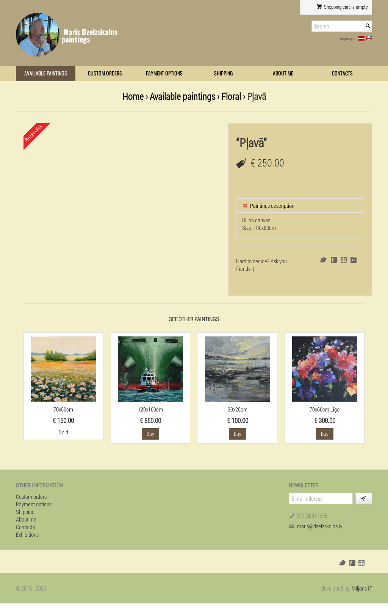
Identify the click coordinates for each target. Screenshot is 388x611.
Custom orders (105, 73)
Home (133, 96)
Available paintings (45, 73)
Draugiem (344, 260)
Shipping (223, 73)
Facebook (334, 260)
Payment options (164, 73)
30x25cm (237, 409)
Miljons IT (362, 588)
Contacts (342, 73)
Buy (150, 433)
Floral (231, 96)
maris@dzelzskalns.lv (319, 526)
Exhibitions (27, 534)
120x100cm (150, 409)
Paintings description (268, 205)
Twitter (323, 259)
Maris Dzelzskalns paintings (89, 35)
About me (283, 73)
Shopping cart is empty (342, 6)
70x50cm (63, 409)
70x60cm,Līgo (325, 409)
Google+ (353, 260)
